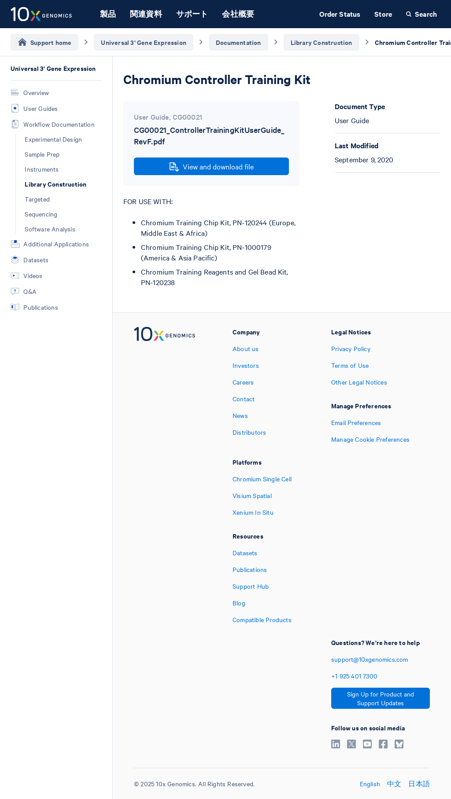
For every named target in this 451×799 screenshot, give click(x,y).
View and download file (212, 166)
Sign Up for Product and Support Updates (380, 698)
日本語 (419, 783)
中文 (394, 783)
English (370, 783)
